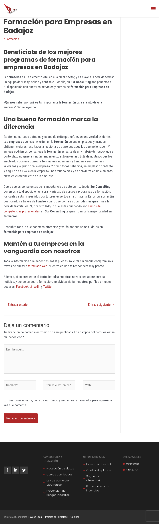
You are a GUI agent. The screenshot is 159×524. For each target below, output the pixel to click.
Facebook (22, 286)
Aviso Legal (36, 516)
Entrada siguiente (100, 304)
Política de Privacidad (56, 516)
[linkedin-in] (16, 470)
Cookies (75, 516)
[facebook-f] (8, 470)
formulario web (37, 266)
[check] (58, 468)
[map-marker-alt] (131, 464)
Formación (12, 39)
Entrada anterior (16, 304)
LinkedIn (35, 286)
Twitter (48, 286)
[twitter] (24, 470)
